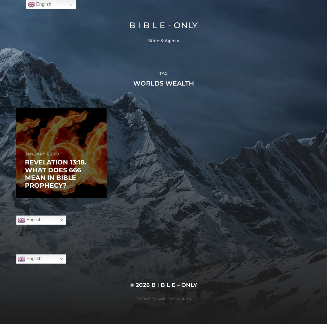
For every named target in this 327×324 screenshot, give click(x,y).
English (29, 220)
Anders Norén (174, 298)
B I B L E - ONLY (163, 25)
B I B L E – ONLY (174, 285)
